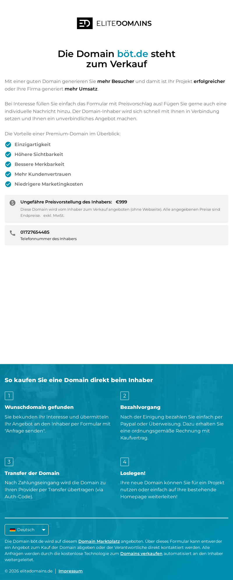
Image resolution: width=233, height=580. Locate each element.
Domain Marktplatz (99, 541)
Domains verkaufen (141, 553)
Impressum (71, 571)
